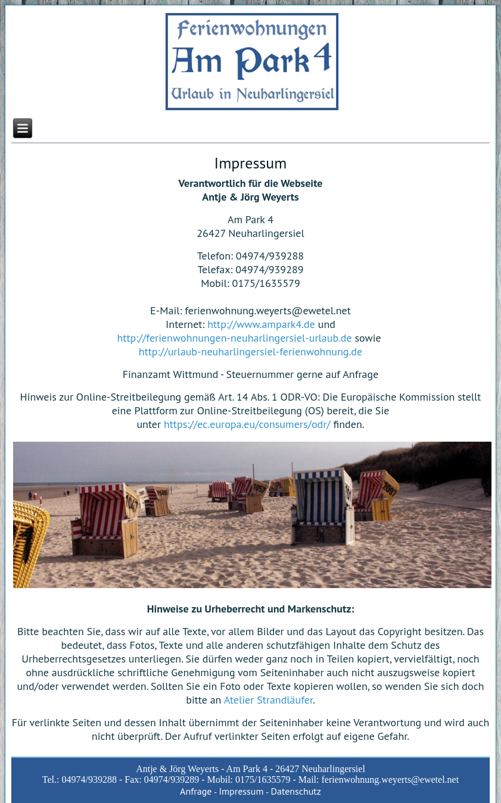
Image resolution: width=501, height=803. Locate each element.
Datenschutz (295, 791)
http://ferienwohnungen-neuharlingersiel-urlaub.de (234, 338)
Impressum (241, 791)
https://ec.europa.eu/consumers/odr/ (247, 424)
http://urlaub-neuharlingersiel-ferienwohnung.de (250, 351)
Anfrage (195, 791)
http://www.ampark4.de (261, 324)
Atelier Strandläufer (268, 700)
